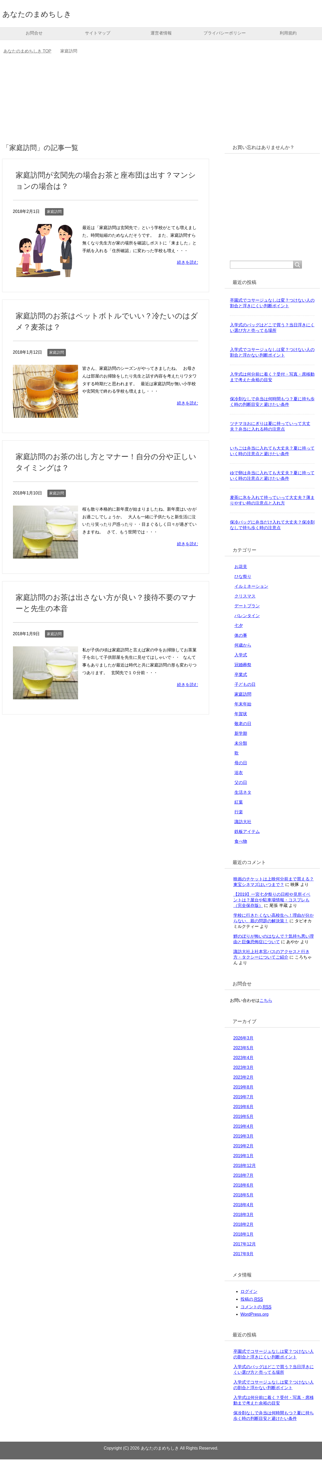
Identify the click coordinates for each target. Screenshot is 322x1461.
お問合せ (34, 34)
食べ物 (240, 843)
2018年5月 (243, 1196)
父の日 (240, 784)
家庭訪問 (54, 213)
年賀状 (240, 715)
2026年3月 (243, 1039)
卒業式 (240, 676)
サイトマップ (97, 34)
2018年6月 (243, 1186)
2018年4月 (243, 1206)
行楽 (238, 813)
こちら (266, 1002)
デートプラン (247, 607)
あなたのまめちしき (46, 14)
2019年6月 (243, 1108)
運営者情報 (161, 34)
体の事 (240, 637)
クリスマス (245, 597)
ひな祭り (242, 578)
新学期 (240, 735)
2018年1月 (243, 1236)
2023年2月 (243, 1079)
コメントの (256, 1308)
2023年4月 (243, 1059)
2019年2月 (243, 1147)
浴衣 (238, 774)
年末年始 (242, 705)
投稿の (252, 1300)
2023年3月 (243, 1069)
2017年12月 (244, 1245)
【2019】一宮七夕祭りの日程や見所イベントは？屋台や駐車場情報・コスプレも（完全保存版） (272, 901)
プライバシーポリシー (224, 34)
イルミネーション (251, 588)
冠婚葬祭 (242, 666)
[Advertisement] (161, 103)
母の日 (240, 764)
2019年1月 (243, 1157)
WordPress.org (255, 1316)
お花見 (240, 568)
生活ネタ (242, 794)
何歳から (242, 646)
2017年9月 (243, 1255)
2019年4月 (243, 1128)
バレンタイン (247, 617)
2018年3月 (243, 1216)
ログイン (249, 1293)
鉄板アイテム (247, 833)
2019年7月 (243, 1098)
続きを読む (187, 264)
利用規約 (288, 34)
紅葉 (238, 803)
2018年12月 (244, 1167)
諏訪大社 (242, 823)
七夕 (238, 627)
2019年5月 (243, 1118)
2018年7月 (243, 1177)
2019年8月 (243, 1088)
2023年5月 (243, 1049)
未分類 (240, 745)
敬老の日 (242, 725)
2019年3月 (243, 1137)
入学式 (240, 656)
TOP (27, 52)
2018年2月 (243, 1226)
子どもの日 (245, 686)
